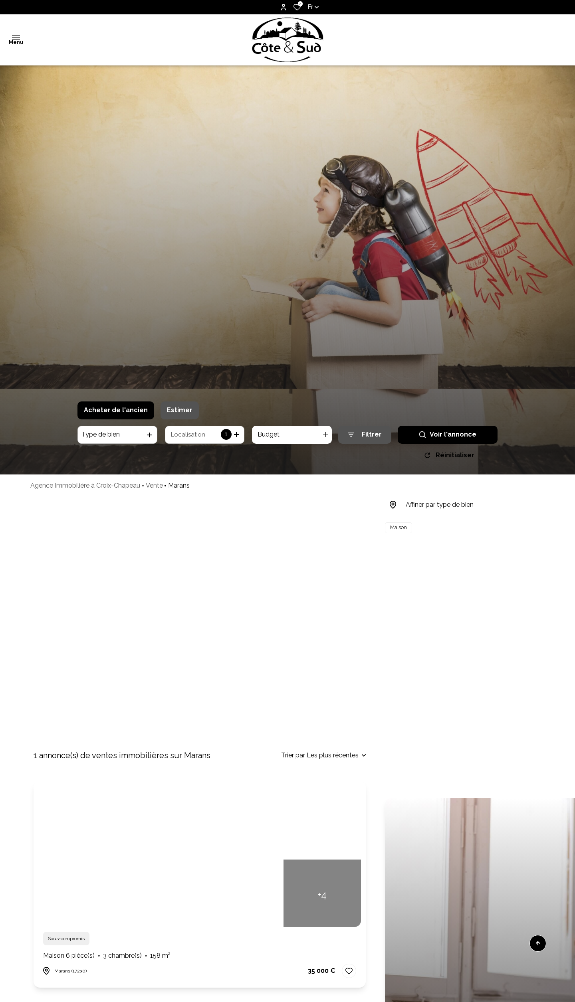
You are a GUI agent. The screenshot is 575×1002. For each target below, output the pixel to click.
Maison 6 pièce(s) (107, 955)
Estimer (179, 410)
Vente (154, 488)
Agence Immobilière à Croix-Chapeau (85, 488)
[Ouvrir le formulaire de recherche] (364, 435)
